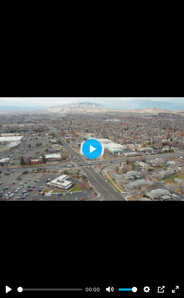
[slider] (49, 289)
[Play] (8, 289)
